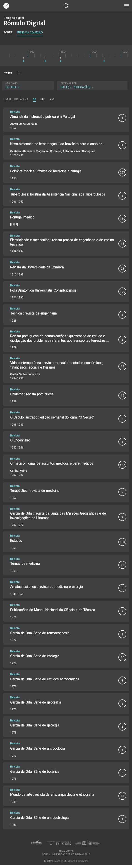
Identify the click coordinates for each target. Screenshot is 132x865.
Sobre (7, 32)
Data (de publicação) (91, 85)
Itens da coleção (30, 32)
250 (52, 99)
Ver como (12, 83)
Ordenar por (68, 83)
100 (43, 99)
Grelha (27, 85)
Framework (82, 861)
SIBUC (67, 861)
